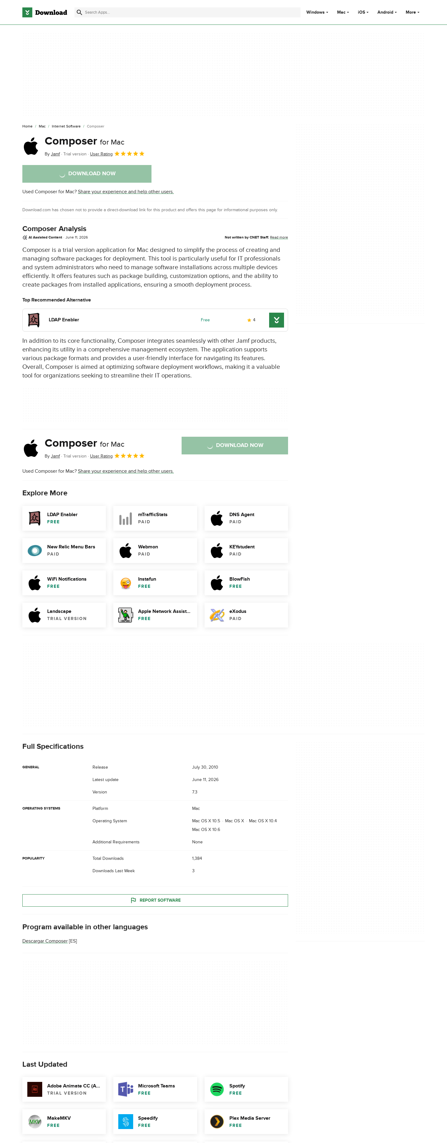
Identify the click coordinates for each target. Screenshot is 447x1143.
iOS (361, 12)
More (413, 12)
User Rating (117, 153)
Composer (84, 141)
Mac (341, 12)
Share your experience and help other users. (126, 192)
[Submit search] (79, 12)
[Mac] (42, 126)
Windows (315, 12)
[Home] (27, 126)
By (52, 154)
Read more (279, 237)
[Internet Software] (66, 126)
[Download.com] (44, 12)
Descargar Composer (45, 941)
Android (385, 12)
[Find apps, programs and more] (187, 12)
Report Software (155, 900)
